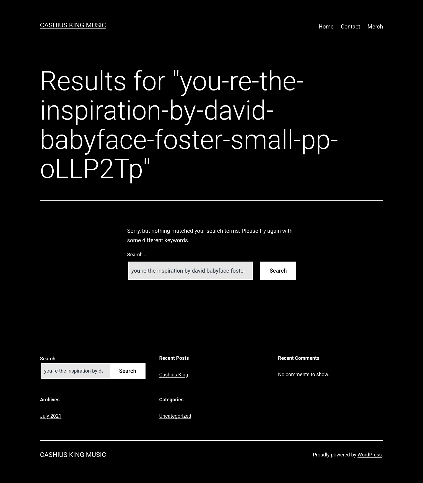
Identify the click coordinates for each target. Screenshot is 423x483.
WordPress (369, 455)
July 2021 (51, 416)
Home (326, 26)
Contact (350, 26)
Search (48, 358)
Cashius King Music (73, 25)
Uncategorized (175, 416)
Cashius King (173, 375)
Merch (375, 26)
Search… (136, 254)
